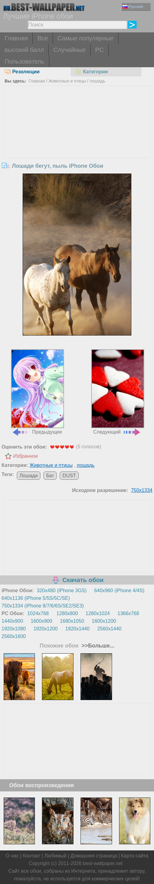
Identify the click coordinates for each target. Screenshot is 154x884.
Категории (91, 71)
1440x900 (12, 621)
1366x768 (128, 613)
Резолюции (22, 71)
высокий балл (24, 49)
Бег (50, 475)
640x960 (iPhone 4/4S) (119, 590)
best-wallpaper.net (103, 863)
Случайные (69, 49)
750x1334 (141, 490)
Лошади (29, 475)
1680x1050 (72, 621)
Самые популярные (86, 38)
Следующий (117, 392)
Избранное (25, 456)
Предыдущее (37, 392)
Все (42, 38)
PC (99, 49)
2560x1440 (109, 628)
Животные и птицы (67, 81)
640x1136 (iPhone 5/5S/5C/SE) (36, 598)
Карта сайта (134, 855)
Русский (132, 6)
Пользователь (24, 61)
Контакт (31, 855)
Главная (16, 38)
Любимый (55, 855)
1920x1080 (14, 628)
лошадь (97, 81)
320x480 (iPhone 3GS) (62, 590)
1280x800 (67, 613)
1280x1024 (98, 613)
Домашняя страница (93, 855)
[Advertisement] (77, 131)
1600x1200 (104, 621)
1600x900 (41, 621)
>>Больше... (97, 646)
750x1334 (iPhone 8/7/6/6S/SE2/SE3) (43, 605)
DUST (69, 475)
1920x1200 (45, 628)
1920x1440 (77, 628)
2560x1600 (14, 636)
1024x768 (38, 613)
